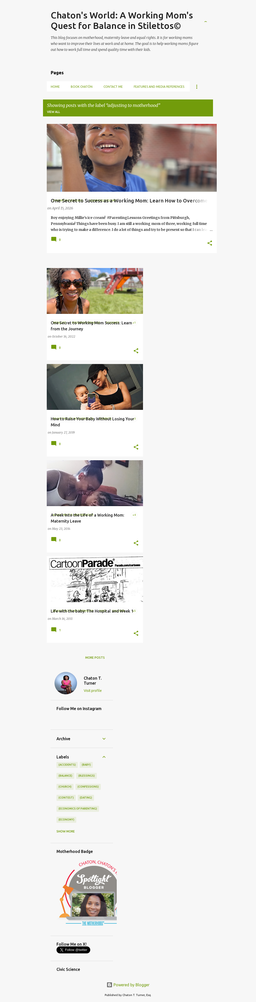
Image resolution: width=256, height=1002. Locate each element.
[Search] (210, 16)
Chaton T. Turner (93, 680)
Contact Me (113, 86)
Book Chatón (81, 86)
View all (53, 111)
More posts (95, 657)
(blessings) (86, 775)
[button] (210, 243)
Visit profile (93, 691)
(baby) (86, 764)
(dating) (86, 797)
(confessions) (88, 786)
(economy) (66, 819)
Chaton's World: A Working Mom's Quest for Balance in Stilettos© (122, 20)
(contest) (66, 797)
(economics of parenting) (77, 808)
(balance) (65, 775)
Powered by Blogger (128, 985)
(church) (65, 786)
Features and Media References (159, 86)
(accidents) (67, 764)
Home (55, 86)
